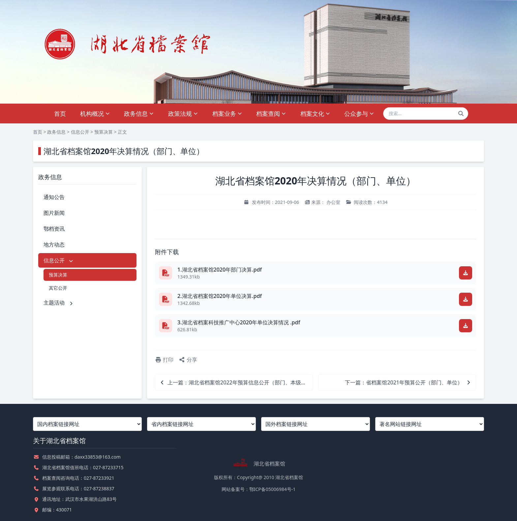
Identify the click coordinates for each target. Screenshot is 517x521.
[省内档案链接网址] (201, 424)
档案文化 (315, 113)
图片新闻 (54, 212)
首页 (60, 113)
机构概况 (95, 113)
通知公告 (54, 197)
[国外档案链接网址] (315, 424)
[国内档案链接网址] (87, 424)
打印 (164, 359)
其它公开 (58, 288)
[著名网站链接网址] (429, 424)
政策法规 (183, 113)
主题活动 (59, 302)
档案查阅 (271, 113)
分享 (188, 359)
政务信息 (139, 113)
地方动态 (54, 244)
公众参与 (359, 113)
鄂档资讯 (54, 228)
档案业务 (227, 113)
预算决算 (103, 132)
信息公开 (80, 132)
